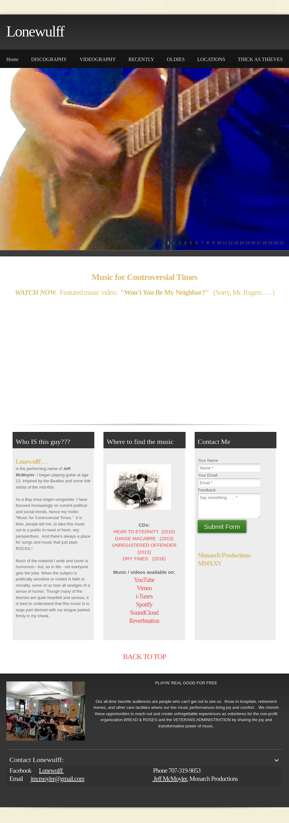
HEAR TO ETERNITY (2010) (144, 531)
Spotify (144, 604)
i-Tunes (144, 596)
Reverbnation (144, 620)
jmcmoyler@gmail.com (57, 778)
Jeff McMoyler (169, 778)
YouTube (144, 579)
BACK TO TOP (144, 657)
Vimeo (144, 588)
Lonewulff (35, 31)
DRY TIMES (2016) (144, 558)
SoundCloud (144, 612)
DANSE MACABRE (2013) (144, 538)
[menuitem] (12, 58)
